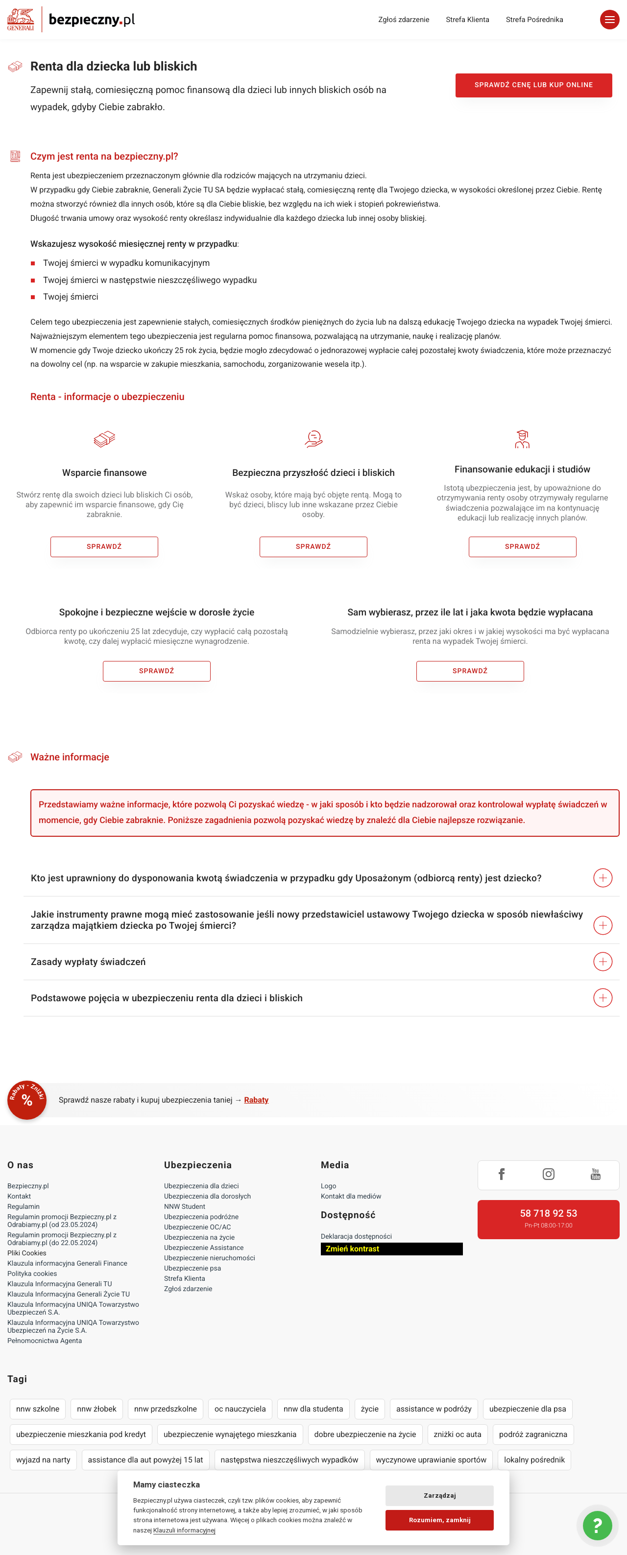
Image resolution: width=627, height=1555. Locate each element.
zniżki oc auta (458, 1434)
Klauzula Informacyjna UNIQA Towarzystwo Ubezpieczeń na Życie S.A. (73, 1327)
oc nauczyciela (240, 1409)
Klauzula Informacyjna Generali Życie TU (68, 1294)
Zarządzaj (440, 1495)
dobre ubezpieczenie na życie (365, 1434)
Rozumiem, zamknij (440, 1520)
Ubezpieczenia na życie (199, 1238)
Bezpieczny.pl (28, 1186)
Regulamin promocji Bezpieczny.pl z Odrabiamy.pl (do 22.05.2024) (62, 1239)
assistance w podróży (434, 1409)
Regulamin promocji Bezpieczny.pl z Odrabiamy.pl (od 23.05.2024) (62, 1221)
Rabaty (256, 1100)
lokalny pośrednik (534, 1459)
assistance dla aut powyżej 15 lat (145, 1459)
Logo (328, 1186)
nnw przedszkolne (165, 1409)
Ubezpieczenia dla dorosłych (207, 1197)
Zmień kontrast (352, 1248)
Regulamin (23, 1207)
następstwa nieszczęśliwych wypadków (290, 1459)
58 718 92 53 (548, 1213)
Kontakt (19, 1197)
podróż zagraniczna (533, 1434)
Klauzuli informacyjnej (184, 1530)
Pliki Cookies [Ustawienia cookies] (27, 1253)
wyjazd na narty (43, 1459)
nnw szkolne (37, 1409)
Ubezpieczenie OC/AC (197, 1227)
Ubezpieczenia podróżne (201, 1217)
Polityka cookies (32, 1274)
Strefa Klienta (468, 19)
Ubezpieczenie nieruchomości (209, 1258)
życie (370, 1409)
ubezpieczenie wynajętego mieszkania (230, 1434)
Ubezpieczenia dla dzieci (201, 1186)
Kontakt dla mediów (351, 1197)
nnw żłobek (97, 1409)
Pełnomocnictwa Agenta (44, 1341)
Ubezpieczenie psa (192, 1268)
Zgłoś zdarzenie (403, 19)
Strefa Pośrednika (534, 19)
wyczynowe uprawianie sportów (431, 1459)
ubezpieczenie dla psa (527, 1409)
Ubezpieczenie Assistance (204, 1248)
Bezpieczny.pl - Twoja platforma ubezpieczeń (71, 19)
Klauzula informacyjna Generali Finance (67, 1264)
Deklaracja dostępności (356, 1237)
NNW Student (184, 1207)
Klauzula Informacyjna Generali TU (59, 1284)
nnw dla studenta (313, 1409)
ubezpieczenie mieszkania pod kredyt (81, 1434)
